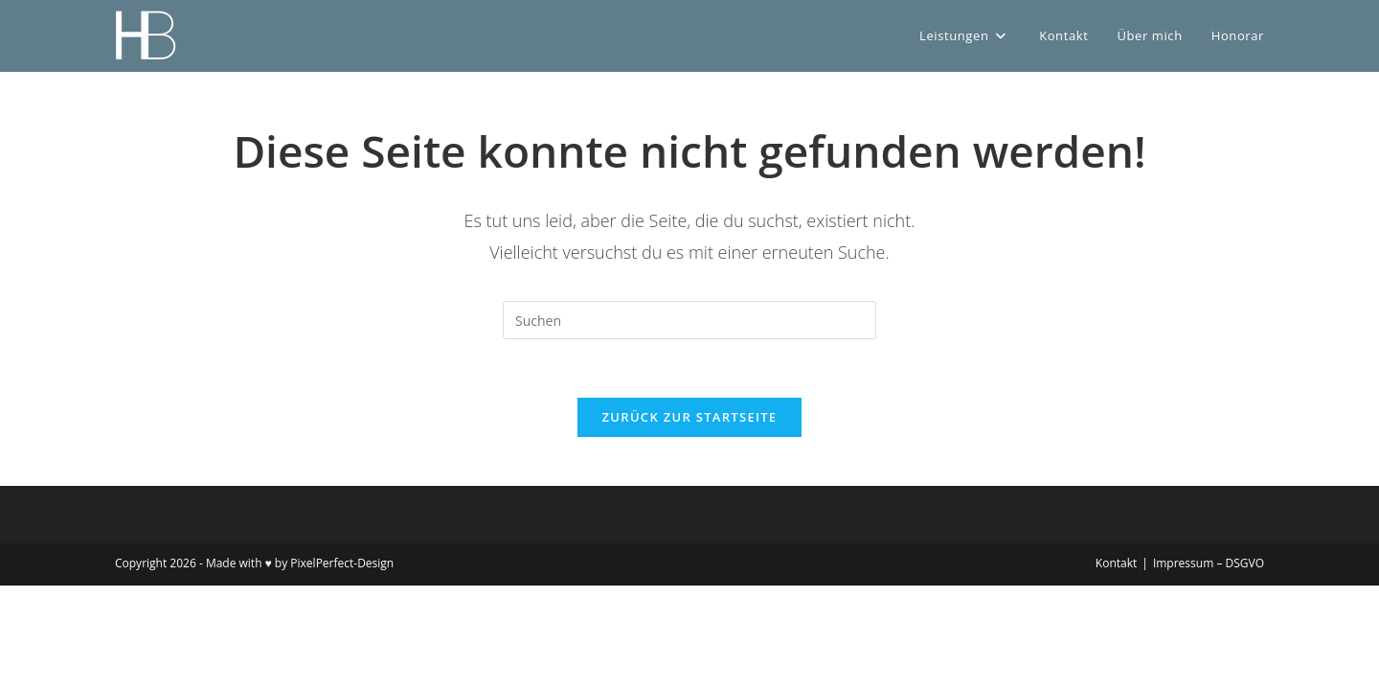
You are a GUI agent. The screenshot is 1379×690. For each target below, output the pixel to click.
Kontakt (1116, 563)
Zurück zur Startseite (690, 417)
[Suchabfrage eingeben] (689, 320)
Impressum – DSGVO (1208, 563)
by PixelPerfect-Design (334, 563)
